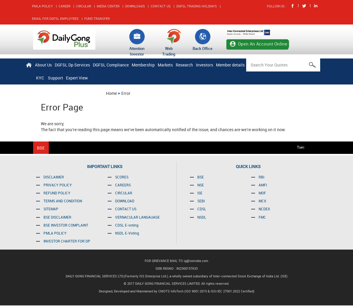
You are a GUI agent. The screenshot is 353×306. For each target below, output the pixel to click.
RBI (261, 177)
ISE (199, 193)
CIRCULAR (83, 6)
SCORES (121, 177)
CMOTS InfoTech (171, 291)
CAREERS (123, 185)
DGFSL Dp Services (72, 65)
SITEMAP (50, 208)
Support (55, 78)
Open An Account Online (262, 44)
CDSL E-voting (126, 225)
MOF (262, 193)
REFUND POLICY (56, 193)
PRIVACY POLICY (57, 185)
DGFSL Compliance (111, 65)
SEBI (201, 200)
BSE (200, 177)
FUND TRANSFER (97, 18)
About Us (43, 65)
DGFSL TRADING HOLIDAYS (196, 6)
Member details (230, 65)
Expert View (77, 78)
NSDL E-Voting (127, 233)
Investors (204, 65)
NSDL (201, 217)
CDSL (201, 208)
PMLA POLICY (42, 6)
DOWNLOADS (135, 6)
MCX (262, 200)
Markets (165, 65)
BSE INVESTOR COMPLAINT (65, 225)
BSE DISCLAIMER (57, 217)
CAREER (64, 6)
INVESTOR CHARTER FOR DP (66, 241)
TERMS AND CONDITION (62, 200)
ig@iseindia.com (196, 260)
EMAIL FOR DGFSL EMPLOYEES (55, 18)
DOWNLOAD (124, 200)
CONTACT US (161, 6)
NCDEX (264, 208)
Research (184, 65)
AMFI (263, 185)
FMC (262, 217)
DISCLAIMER (53, 177)
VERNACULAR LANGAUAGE (137, 217)
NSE (200, 185)
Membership (143, 65)
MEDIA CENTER (108, 6)
